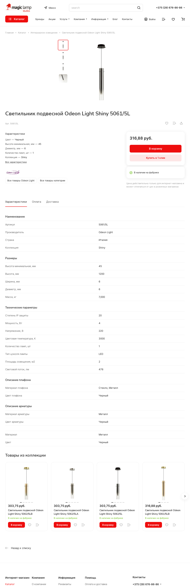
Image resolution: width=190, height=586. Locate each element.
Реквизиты (64, 584)
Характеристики (16, 201)
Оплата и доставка (96, 584)
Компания (38, 577)
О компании (39, 584)
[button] (184, 496)
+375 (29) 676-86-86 (169, 7)
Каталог (10, 584)
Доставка (52, 201)
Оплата (36, 201)
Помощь (90, 577)
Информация (66, 577)
